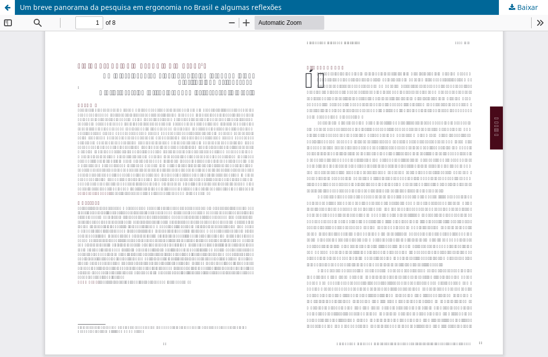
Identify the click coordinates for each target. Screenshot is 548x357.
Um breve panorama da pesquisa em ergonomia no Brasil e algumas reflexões (151, 7)
